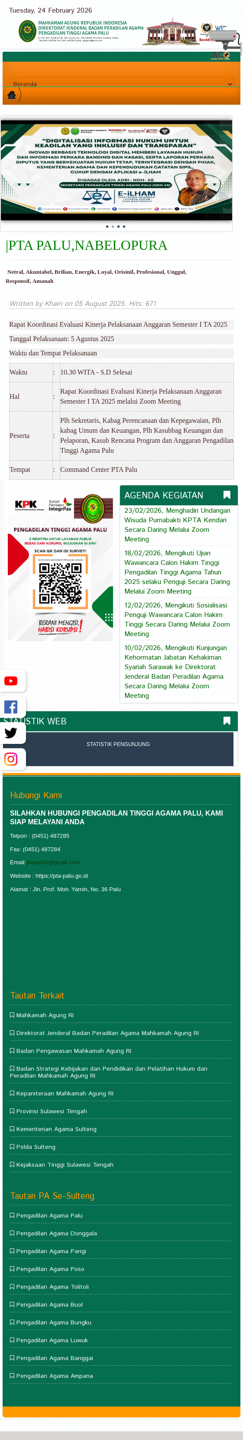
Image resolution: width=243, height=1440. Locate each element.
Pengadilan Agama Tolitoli (52, 1287)
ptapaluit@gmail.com (53, 862)
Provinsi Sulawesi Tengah (51, 1111)
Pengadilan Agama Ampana (54, 1376)
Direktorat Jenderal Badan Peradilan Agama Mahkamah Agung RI (107, 1033)
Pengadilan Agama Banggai (54, 1358)
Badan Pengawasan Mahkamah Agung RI (73, 1051)
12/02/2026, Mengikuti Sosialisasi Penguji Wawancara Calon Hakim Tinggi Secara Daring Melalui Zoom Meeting (177, 620)
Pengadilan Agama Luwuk (52, 1340)
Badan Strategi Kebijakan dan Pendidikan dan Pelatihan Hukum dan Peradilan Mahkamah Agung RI (108, 1072)
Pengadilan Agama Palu (49, 1215)
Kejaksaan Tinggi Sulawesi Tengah (64, 1165)
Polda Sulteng (35, 1147)
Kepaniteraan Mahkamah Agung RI (64, 1093)
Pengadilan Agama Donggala (56, 1233)
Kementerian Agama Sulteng (56, 1129)
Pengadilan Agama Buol (49, 1305)
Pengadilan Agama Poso (50, 1269)
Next (221, 173)
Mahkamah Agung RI (45, 1015)
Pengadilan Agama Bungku (53, 1322)
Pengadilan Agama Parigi (51, 1251)
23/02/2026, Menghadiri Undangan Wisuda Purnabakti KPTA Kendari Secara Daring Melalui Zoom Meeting (177, 525)
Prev (12, 173)
